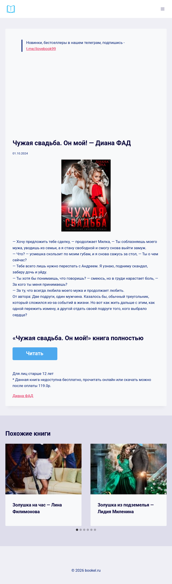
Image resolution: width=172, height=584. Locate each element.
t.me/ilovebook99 (41, 48)
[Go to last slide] (13, 485)
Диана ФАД (23, 396)
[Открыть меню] (162, 8)
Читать (34, 353)
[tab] (77, 530)
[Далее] (159, 485)
